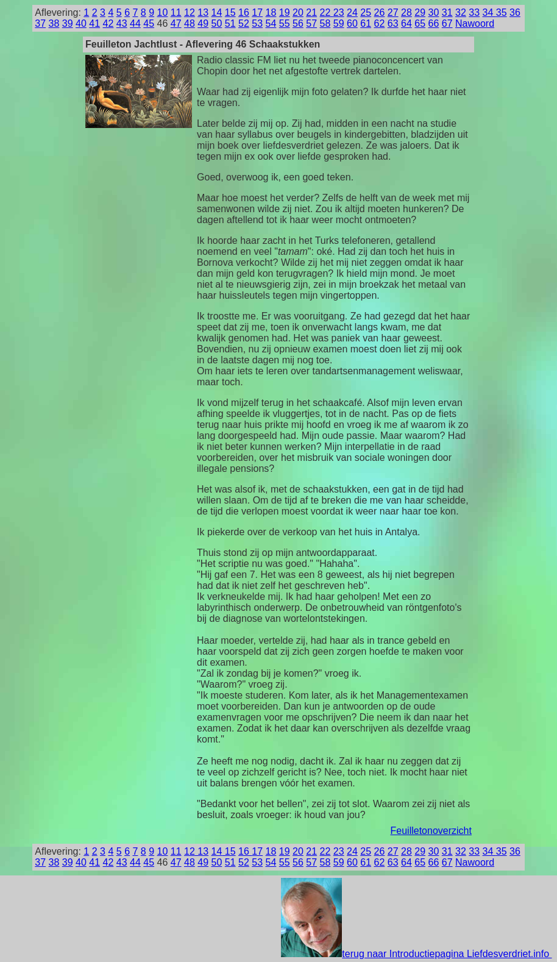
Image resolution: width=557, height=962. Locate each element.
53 (257, 23)
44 (135, 23)
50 (216, 23)
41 (94, 23)
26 (379, 12)
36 (514, 12)
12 (189, 12)
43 (121, 23)
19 (284, 12)
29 (419, 12)
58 (325, 23)
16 (243, 12)
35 (501, 12)
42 (108, 23)
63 (393, 23)
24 (352, 12)
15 (230, 12)
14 (216, 12)
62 (379, 23)
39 (67, 23)
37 (40, 23)
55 (284, 23)
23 (338, 12)
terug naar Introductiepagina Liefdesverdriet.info (416, 954)
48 (189, 23)
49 (202, 23)
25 (365, 12)
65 (419, 23)
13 (202, 12)
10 (162, 12)
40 (81, 23)
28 (406, 12)
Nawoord (474, 23)
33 (474, 12)
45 (148, 23)
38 (54, 23)
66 (433, 23)
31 (447, 12)
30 (433, 12)
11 (176, 12)
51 (230, 23)
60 (352, 23)
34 (489, 12)
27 (393, 12)
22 (326, 12)
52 (243, 23)
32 (460, 12)
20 (298, 12)
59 (338, 23)
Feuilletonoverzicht (431, 830)
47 (176, 23)
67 (447, 23)
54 (271, 23)
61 (365, 23)
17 (257, 12)
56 (298, 23)
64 (406, 23)
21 (311, 12)
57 (311, 23)
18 (271, 12)
